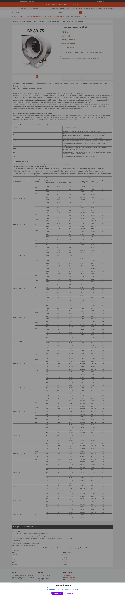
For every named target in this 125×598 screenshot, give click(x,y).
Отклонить (70, 593)
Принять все (57, 593)
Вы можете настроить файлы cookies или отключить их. (62, 589)
